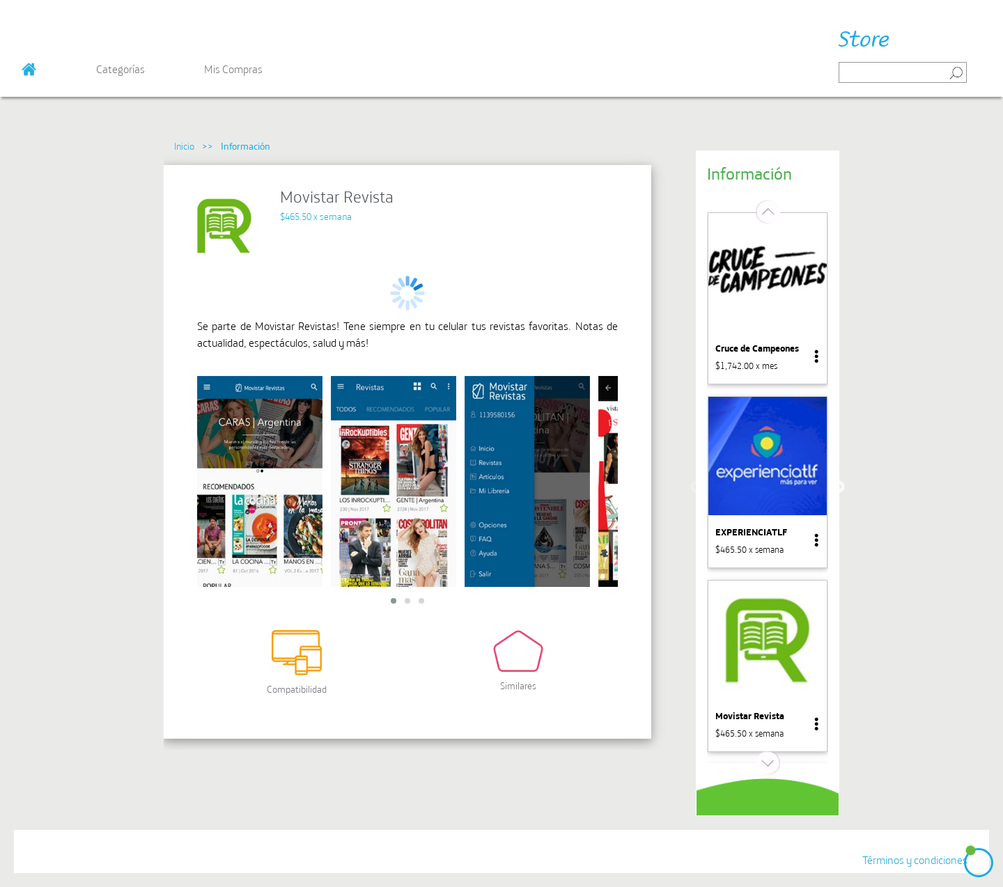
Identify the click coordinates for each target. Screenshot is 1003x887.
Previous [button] (696, 487)
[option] (767, 298)
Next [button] (839, 487)
